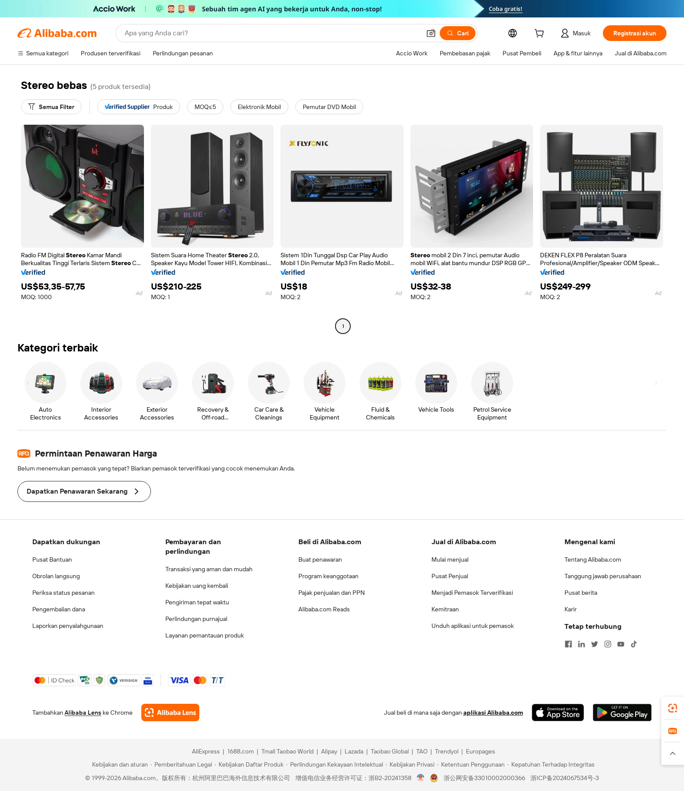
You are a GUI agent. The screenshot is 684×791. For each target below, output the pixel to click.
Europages (480, 751)
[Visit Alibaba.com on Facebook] (568, 644)
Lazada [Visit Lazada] (354, 751)
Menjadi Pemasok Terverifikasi (472, 592)
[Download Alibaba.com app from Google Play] (622, 712)
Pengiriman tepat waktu (197, 602)
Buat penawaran (320, 559)
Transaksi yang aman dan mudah (209, 569)
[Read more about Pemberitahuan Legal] (181, 764)
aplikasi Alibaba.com (493, 712)
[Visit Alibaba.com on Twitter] (594, 644)
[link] (672, 708)
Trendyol (446, 751)
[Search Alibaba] (272, 33)
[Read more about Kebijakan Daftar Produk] (249, 764)
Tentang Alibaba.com (592, 559)
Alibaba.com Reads (324, 609)
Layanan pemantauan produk (204, 635)
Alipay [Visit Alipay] (329, 751)
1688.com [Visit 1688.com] (240, 751)
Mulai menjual (450, 559)
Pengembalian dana (58, 609)
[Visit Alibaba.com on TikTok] (634, 644)
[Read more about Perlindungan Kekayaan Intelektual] (334, 764)
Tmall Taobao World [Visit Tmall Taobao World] (287, 751)
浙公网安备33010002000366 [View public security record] (484, 777)
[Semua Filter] (51, 106)
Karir (570, 609)
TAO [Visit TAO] (422, 751)
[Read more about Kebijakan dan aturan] (118, 764)
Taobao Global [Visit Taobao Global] (390, 751)
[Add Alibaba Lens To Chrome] (170, 712)
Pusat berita (580, 592)
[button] (431, 33)
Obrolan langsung (56, 576)
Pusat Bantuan (52, 559)
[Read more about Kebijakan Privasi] (410, 764)
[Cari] (457, 33)
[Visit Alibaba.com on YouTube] (621, 644)
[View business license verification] (421, 778)
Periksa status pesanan (63, 592)
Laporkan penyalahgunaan (67, 625)
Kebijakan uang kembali (196, 585)
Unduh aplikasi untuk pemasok (472, 625)
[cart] (540, 34)
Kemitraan (445, 609)
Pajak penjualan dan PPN (331, 592)
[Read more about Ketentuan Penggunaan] (471, 764)
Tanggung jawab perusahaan (602, 576)
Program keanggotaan (328, 576)
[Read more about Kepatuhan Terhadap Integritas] (551, 764)
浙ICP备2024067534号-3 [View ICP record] (564, 777)
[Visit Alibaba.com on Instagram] (608, 644)
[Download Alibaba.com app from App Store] (558, 712)
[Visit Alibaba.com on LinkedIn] (581, 644)
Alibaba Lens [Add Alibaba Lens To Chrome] (83, 712)
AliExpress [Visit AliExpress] (206, 751)
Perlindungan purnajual (196, 618)
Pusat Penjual (449, 576)
